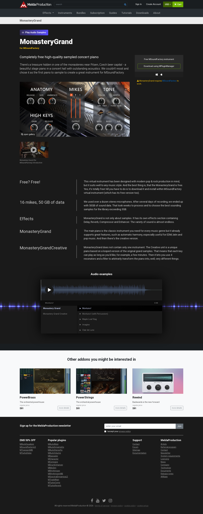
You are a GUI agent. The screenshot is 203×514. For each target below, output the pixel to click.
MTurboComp (54, 482)
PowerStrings (85, 397)
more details (64, 408)
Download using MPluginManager (159, 66)
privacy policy (125, 431)
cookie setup (142, 506)
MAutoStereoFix (55, 450)
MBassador (53, 456)
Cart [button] (177, 4)
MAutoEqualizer (27, 444)
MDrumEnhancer (55, 465)
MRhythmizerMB (55, 474)
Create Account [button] (153, 4)
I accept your (119, 431)
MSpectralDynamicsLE (58, 477)
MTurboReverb (54, 485)
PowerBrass (28, 397)
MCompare (53, 462)
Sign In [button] (138, 4)
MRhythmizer (54, 471)
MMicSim (52, 468)
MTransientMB (26, 450)
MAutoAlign (53, 444)
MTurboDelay (26, 453)
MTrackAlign (53, 480)
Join (179, 426)
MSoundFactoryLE (28, 447)
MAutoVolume (54, 453)
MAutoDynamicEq (56, 447)
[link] (92, 500)
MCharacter (53, 459)
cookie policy (130, 506)
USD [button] (167, 4)
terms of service (102, 506)
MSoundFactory (169, 81)
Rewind (137, 397)
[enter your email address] (140, 426)
